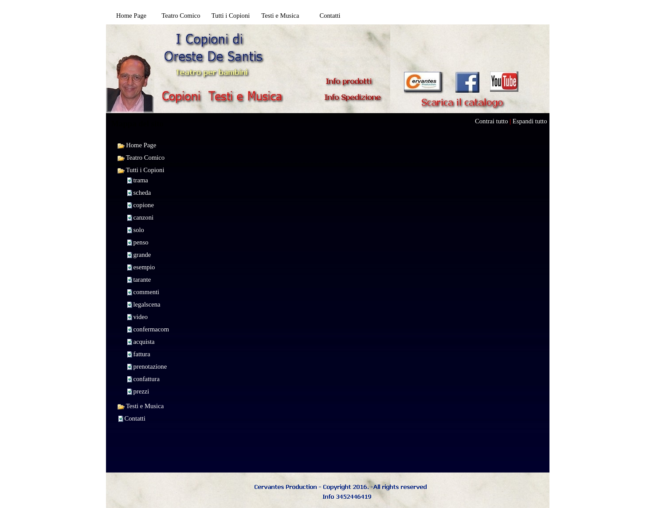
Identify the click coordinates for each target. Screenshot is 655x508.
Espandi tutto (530, 121)
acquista (144, 341)
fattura (141, 354)
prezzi (141, 391)
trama (140, 180)
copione (143, 205)
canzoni (143, 217)
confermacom (151, 329)
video (140, 316)
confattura (146, 378)
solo (138, 229)
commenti (146, 291)
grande (142, 254)
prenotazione (150, 366)
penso (141, 242)
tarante (142, 279)
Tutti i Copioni (141, 169)
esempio (144, 267)
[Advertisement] (400, 42)
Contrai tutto (491, 121)
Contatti (135, 418)
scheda (142, 192)
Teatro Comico (141, 157)
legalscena (147, 304)
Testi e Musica (140, 406)
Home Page (137, 145)
